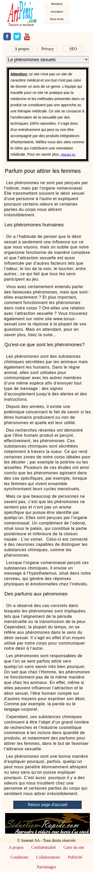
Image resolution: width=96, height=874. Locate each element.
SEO (73, 49)
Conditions (19, 857)
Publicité (75, 857)
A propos (22, 49)
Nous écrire (57, 19)
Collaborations (48, 857)
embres (56, 4)
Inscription (57, 11)
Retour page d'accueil (47, 804)
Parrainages (46, 867)
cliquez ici (68, 154)
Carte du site (73, 847)
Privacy (47, 49)
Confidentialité (43, 847)
